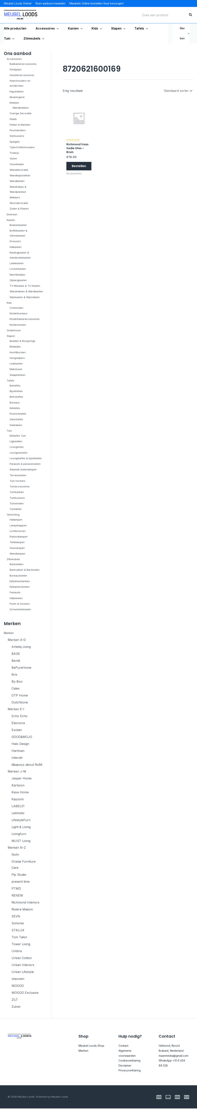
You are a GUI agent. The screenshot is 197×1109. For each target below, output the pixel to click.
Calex (16, 688)
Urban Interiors (23, 965)
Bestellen (79, 168)
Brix (14, 674)
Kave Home (20, 793)
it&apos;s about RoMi (27, 765)
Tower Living (21, 945)
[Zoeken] (190, 15)
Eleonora (18, 723)
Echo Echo (20, 716)
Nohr (15, 855)
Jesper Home (22, 779)
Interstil (17, 758)
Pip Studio (19, 875)
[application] (57, 28)
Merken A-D (17, 640)
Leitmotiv (18, 813)
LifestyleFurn (21, 820)
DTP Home (20, 695)
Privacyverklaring (131, 1071)
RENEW (17, 896)
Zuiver (16, 1007)
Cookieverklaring (131, 1061)
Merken (184, 33)
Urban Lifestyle (23, 972)
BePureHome (21, 667)
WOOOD (18, 986)
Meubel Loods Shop (93, 1046)
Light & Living (21, 827)
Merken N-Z (17, 848)
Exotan (17, 730)
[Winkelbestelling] (177, 90)
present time (21, 882)
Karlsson (18, 786)
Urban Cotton (22, 958)
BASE (16, 654)
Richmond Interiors (25, 903)
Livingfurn (19, 834)
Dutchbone (20, 702)
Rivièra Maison (22, 910)
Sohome (18, 924)
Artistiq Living (21, 647)
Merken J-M (17, 772)
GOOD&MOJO (22, 737)
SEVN (16, 917)
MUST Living (21, 841)
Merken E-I (16, 709)
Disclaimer (126, 1066)
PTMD (16, 889)
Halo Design (20, 744)
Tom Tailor (19, 938)
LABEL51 (18, 806)
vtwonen (18, 979)
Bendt (16, 661)
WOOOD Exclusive (25, 993)
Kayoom (18, 799)
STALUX (18, 931)
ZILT (15, 1000)
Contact (124, 1046)
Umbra (17, 951)
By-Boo (17, 681)
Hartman (18, 751)
